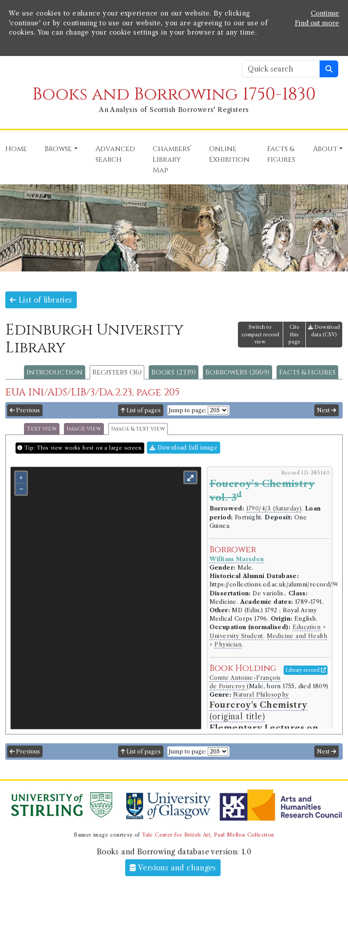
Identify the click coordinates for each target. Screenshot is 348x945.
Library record (305, 670)
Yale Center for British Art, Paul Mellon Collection (208, 835)
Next (326, 410)
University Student (236, 636)
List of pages (141, 410)
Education (307, 627)
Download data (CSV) (324, 331)
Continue (325, 13)
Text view (42, 429)
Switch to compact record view (260, 334)
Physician (227, 644)
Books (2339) (173, 372)
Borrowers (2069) (237, 372)
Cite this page (295, 334)
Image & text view (138, 429)
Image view (84, 429)
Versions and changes (173, 867)
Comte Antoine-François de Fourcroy (245, 682)
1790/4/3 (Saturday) (274, 508)
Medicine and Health (297, 636)
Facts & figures (307, 372)
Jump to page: (187, 410)
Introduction (55, 372)
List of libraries (41, 299)
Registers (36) (117, 372)
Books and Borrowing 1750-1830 (174, 94)
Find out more (317, 23)
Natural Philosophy (261, 694)
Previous (25, 410)
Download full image (184, 447)
